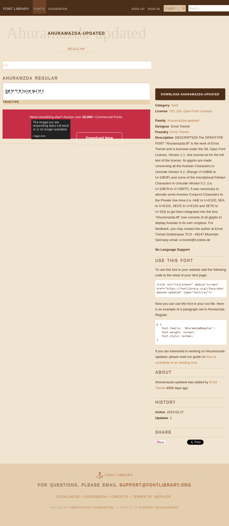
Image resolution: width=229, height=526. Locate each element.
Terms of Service (151, 497)
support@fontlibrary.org (155, 485)
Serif (174, 105)
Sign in (154, 8)
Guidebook (58, 8)
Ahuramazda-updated (183, 120)
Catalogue (68, 497)
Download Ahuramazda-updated (190, 94)
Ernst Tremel (181, 126)
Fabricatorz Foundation (91, 507)
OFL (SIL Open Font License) (190, 111)
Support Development (159, 507)
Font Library (119, 475)
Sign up (138, 8)
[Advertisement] (187, 55)
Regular (76, 49)
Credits (120, 497)
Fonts (39, 8)
